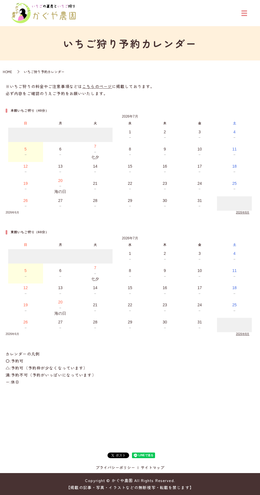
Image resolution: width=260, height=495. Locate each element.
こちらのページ (97, 86)
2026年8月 (243, 212)
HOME (7, 71)
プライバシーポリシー (115, 467)
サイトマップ (152, 467)
